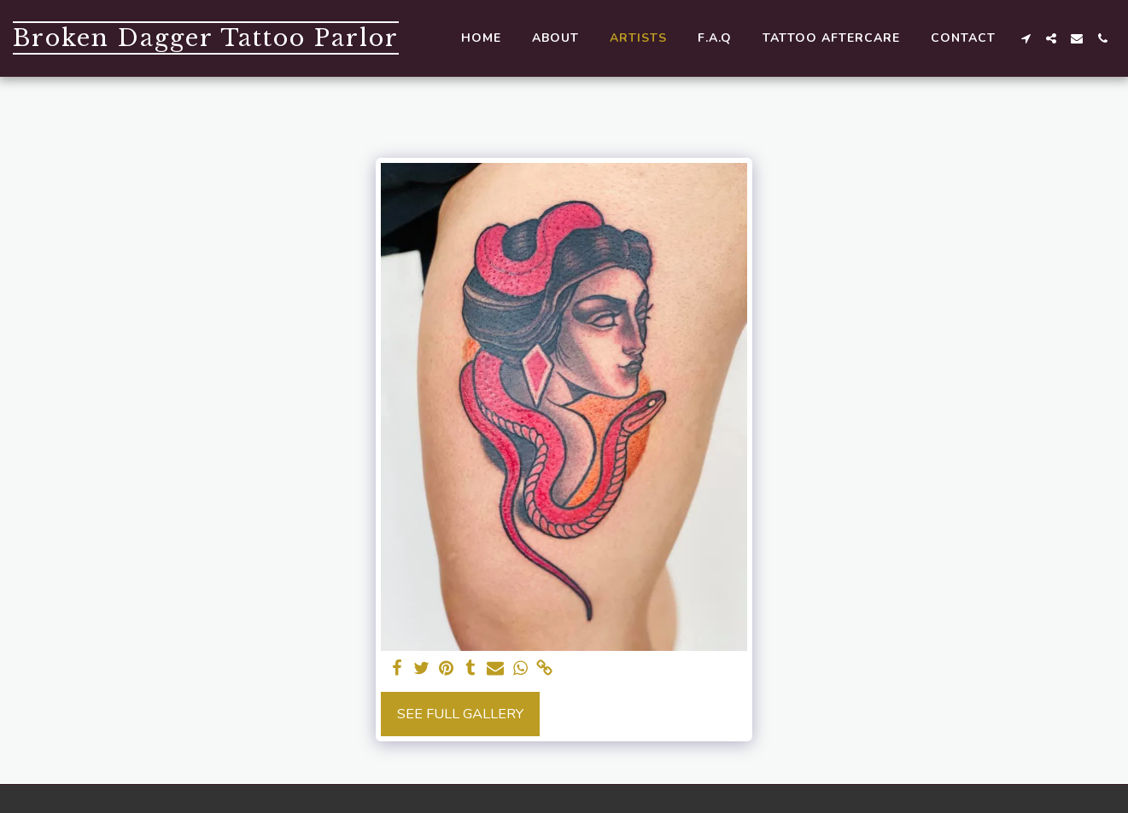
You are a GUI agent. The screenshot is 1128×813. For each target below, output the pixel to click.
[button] (1025, 38)
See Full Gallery (460, 713)
